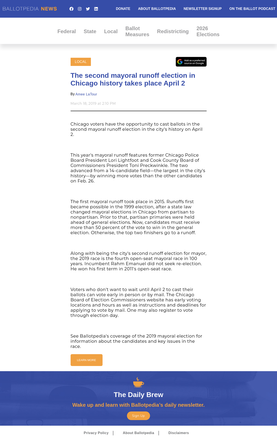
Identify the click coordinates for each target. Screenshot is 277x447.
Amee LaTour (86, 94)
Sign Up (138, 416)
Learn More (86, 360)
